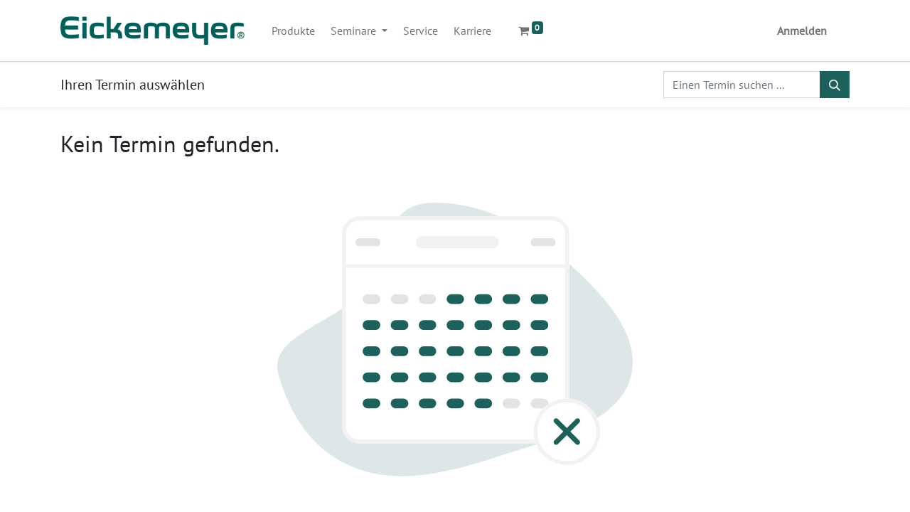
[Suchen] (835, 84)
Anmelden (802, 30)
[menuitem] (293, 30)
